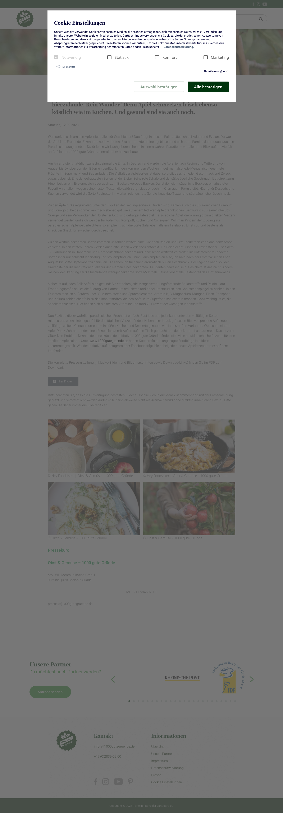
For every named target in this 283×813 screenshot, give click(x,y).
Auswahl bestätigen (159, 86)
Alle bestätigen (208, 86)
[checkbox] (56, 57)
